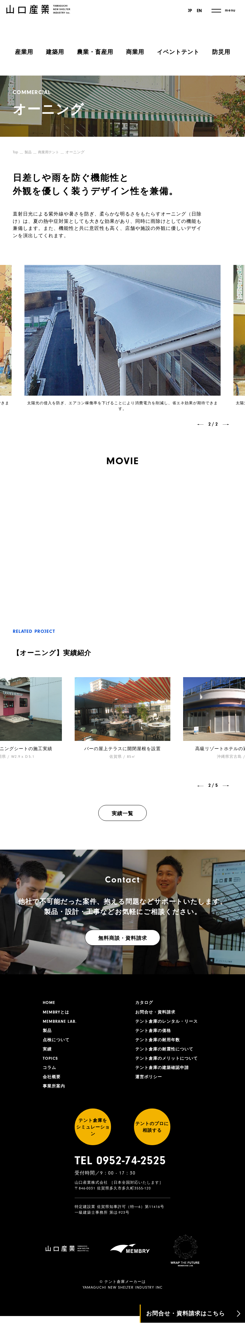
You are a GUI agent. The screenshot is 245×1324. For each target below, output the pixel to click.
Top (16, 152)
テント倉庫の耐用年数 (159, 1042)
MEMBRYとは (57, 1012)
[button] (200, 424)
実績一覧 (122, 813)
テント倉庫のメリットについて (168, 1062)
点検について (57, 1042)
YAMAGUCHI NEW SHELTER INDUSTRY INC (123, 1295)
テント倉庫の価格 (154, 1032)
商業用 (135, 52)
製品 (29, 152)
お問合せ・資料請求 (156, 1012)
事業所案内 (55, 1091)
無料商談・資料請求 (122, 938)
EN (199, 10)
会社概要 (52, 1082)
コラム (50, 1072)
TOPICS (51, 1062)
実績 (47, 1052)
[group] (122, 718)
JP (189, 10)
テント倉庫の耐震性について (166, 1052)
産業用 (24, 52)
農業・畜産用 (95, 52)
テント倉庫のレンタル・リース (168, 1022)
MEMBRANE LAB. (61, 1022)
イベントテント (178, 52)
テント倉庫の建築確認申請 (164, 1072)
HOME (49, 1003)
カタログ (144, 1003)
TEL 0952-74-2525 (120, 1174)
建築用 (55, 52)
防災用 (221, 52)
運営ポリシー (149, 1082)
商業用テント (50, 152)
